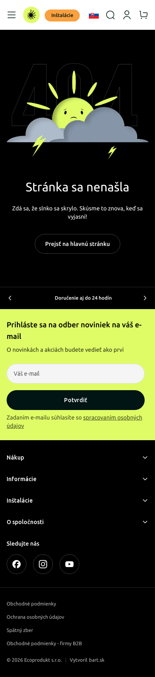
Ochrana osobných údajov (35, 617)
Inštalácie (62, 15)
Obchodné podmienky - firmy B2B (44, 643)
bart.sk (97, 660)
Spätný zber (20, 630)
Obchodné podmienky (31, 604)
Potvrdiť (75, 400)
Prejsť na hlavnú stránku (77, 244)
